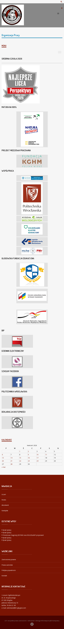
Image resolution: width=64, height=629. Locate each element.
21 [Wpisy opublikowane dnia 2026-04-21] (11, 461)
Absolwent (5, 505)
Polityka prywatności (9, 570)
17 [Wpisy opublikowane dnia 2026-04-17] (37, 458)
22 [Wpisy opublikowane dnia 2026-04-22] (20, 461)
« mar (4, 467)
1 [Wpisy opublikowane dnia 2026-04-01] (19, 451)
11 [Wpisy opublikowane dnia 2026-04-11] (46, 455)
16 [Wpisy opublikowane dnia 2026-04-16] (29, 458)
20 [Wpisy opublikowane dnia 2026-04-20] (3, 461)
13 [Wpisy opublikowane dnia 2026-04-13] (3, 458)
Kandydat (5, 511)
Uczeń (4, 494)
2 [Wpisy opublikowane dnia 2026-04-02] (28, 451)
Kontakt (4, 576)
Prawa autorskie (7, 565)
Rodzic (4, 500)
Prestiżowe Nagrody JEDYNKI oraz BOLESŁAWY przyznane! (23, 535)
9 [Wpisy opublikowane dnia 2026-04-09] (28, 455)
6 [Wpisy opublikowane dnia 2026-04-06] (2, 455)
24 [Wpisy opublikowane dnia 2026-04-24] (37, 461)
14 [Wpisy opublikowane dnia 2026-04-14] (11, 458)
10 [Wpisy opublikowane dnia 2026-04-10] (37, 455)
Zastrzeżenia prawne (9, 559)
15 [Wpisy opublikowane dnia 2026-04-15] (20, 458)
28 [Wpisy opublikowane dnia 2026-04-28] (11, 464)
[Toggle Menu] (59, 52)
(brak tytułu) (7, 530)
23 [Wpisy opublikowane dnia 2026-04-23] (29, 461)
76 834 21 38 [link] (11, 605)
